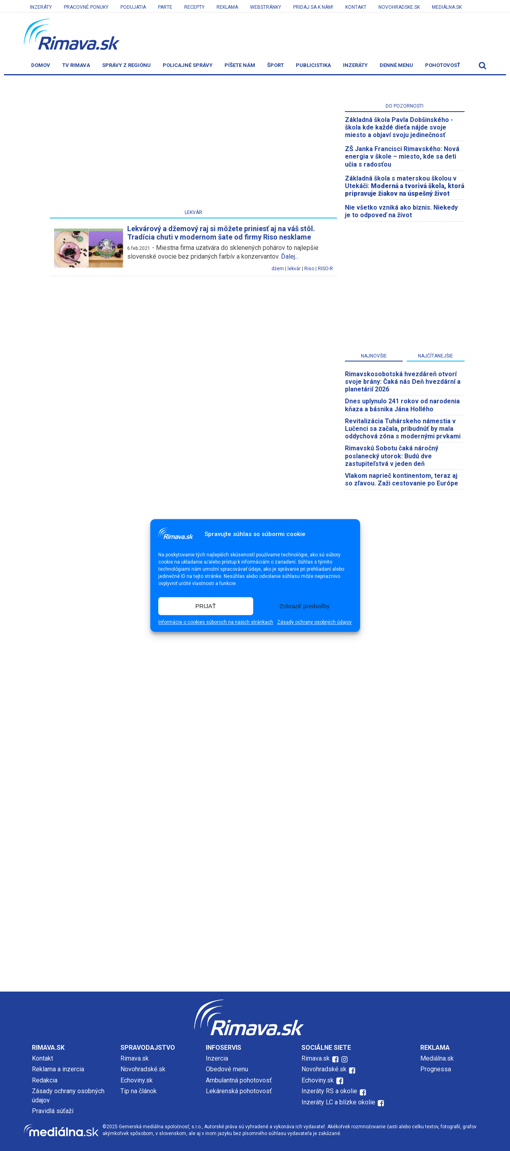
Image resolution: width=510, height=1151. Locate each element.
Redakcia (44, 1080)
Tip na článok (138, 1091)
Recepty (194, 7)
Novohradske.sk (399, 7)
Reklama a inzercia (58, 1069)
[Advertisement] (193, 144)
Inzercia (217, 1058)
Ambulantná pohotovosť (240, 1080)
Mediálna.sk (447, 7)
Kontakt (355, 7)
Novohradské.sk (142, 1069)
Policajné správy (188, 65)
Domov (40, 65)
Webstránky (265, 7)
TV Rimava (76, 65)
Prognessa (435, 1069)
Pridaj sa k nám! (313, 7)
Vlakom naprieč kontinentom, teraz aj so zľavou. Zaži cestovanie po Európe (401, 479)
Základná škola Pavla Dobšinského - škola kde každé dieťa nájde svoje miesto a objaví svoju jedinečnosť (399, 127)
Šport (275, 65)
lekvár (294, 268)
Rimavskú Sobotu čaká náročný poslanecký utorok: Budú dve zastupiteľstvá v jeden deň (391, 455)
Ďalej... (290, 256)
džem (278, 268)
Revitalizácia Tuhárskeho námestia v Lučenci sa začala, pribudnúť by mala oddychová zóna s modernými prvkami (403, 428)
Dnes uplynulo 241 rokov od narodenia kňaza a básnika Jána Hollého (402, 404)
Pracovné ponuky (86, 7)
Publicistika (313, 65)
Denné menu (396, 65)
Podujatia (133, 7)
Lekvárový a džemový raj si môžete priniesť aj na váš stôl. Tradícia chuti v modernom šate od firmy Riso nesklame (221, 233)
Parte (165, 7)
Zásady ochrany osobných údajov (314, 622)
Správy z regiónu (126, 65)
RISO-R (325, 268)
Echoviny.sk (136, 1080)
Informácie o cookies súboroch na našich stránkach (215, 622)
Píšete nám (239, 65)
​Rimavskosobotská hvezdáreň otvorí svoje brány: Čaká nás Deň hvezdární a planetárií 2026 (403, 381)
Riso (309, 268)
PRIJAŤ (205, 606)
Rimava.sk (134, 1058)
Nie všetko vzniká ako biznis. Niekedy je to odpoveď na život (401, 211)
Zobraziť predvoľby (305, 606)
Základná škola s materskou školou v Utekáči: (404, 186)
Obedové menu (227, 1069)
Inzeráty (41, 7)
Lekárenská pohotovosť (240, 1091)
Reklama (227, 7)
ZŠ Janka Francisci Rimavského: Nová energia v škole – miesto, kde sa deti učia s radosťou (402, 156)
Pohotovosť (442, 65)
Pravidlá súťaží (52, 1111)
